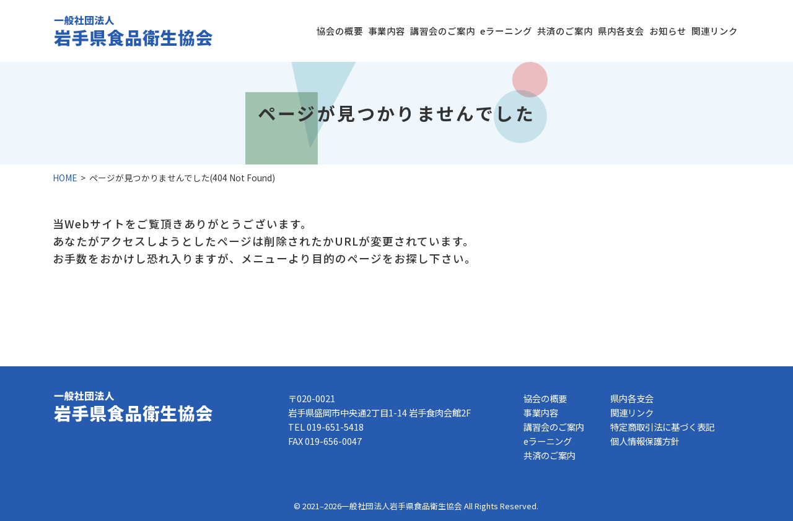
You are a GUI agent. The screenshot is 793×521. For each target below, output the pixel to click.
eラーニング (506, 30)
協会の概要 (340, 30)
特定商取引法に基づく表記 (662, 426)
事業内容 (386, 30)
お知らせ (667, 30)
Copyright (273, 506)
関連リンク (714, 30)
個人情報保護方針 (645, 440)
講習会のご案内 (442, 30)
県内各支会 (621, 30)
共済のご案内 (565, 30)
